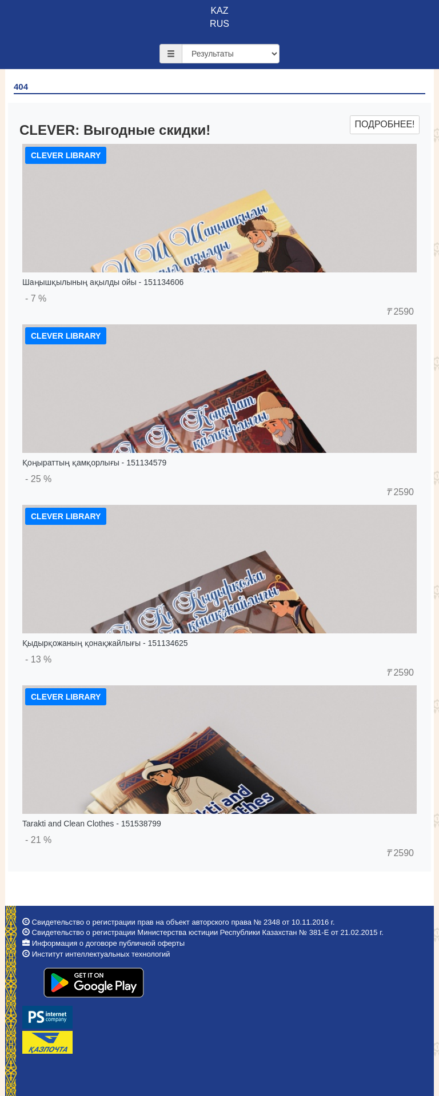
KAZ (219, 10)
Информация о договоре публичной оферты (108, 943)
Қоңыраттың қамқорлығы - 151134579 (94, 462)
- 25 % (38, 479)
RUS (219, 24)
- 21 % (38, 840)
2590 (400, 311)
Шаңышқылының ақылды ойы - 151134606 (102, 282)
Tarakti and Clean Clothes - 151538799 (91, 823)
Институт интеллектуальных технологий (101, 954)
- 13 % (38, 659)
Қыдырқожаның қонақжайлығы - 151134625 (105, 643)
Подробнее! (384, 124)
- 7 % (35, 298)
